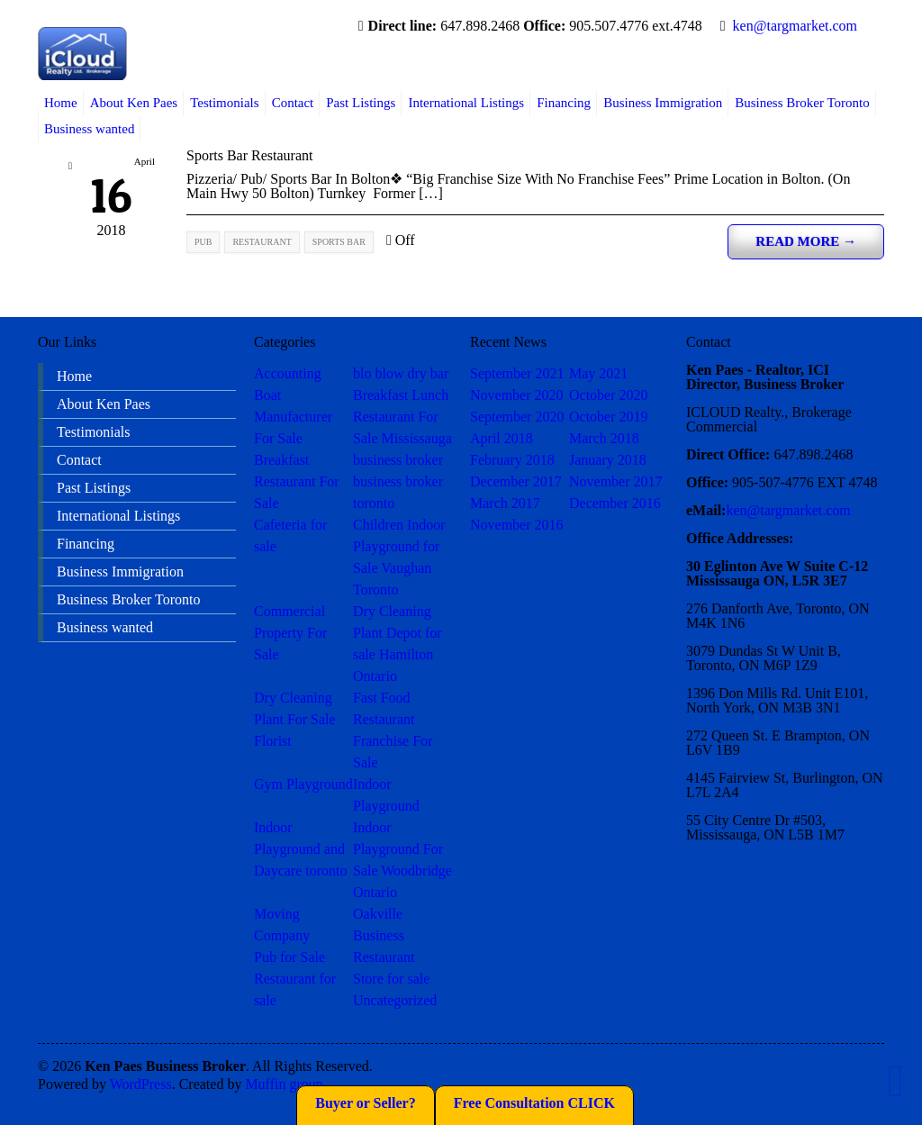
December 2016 (615, 503)
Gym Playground (303, 784)
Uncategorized (395, 1000)
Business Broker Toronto (802, 102)
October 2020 (608, 395)
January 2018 (607, 459)
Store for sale (391, 978)
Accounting (287, 373)
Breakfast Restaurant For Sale (296, 481)
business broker (398, 459)
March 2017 (505, 503)
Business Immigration (662, 102)
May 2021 (598, 373)
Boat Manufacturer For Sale (293, 416)
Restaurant (383, 957)
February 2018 (512, 459)
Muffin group (283, 1084)
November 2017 (616, 481)
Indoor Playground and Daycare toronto (301, 849)
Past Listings (360, 102)
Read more (805, 241)
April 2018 (501, 438)
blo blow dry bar (400, 373)
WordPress (141, 1084)
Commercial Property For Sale (290, 632)
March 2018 (604, 438)
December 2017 (516, 481)
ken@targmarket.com (795, 25)
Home (60, 102)
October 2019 (608, 416)
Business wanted (89, 129)
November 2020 (517, 395)
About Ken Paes (134, 102)
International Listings (466, 102)
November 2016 (517, 524)
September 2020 (517, 416)
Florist (273, 740)
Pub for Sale (289, 957)
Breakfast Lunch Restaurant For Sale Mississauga (402, 416)
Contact (293, 102)
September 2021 (517, 373)
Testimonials (224, 102)
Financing (564, 102)
